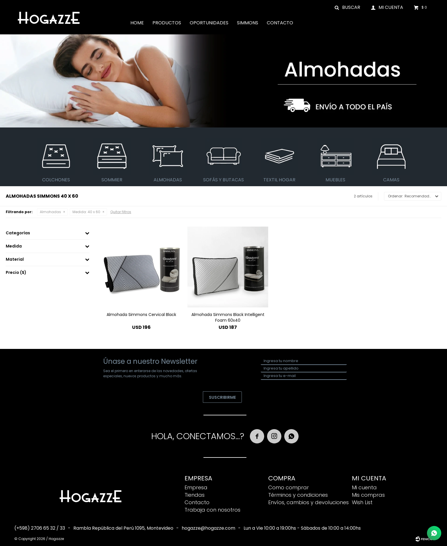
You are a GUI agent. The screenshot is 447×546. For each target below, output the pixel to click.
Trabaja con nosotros (212, 509)
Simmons (247, 22)
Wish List (362, 502)
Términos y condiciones (298, 494)
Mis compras (368, 494)
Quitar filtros (120, 211)
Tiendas (195, 494)
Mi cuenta (364, 487)
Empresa (196, 487)
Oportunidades (209, 22)
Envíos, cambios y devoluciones (308, 502)
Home (137, 22)
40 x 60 (86, 211)
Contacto (280, 22)
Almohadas (50, 211)
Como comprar (288, 487)
